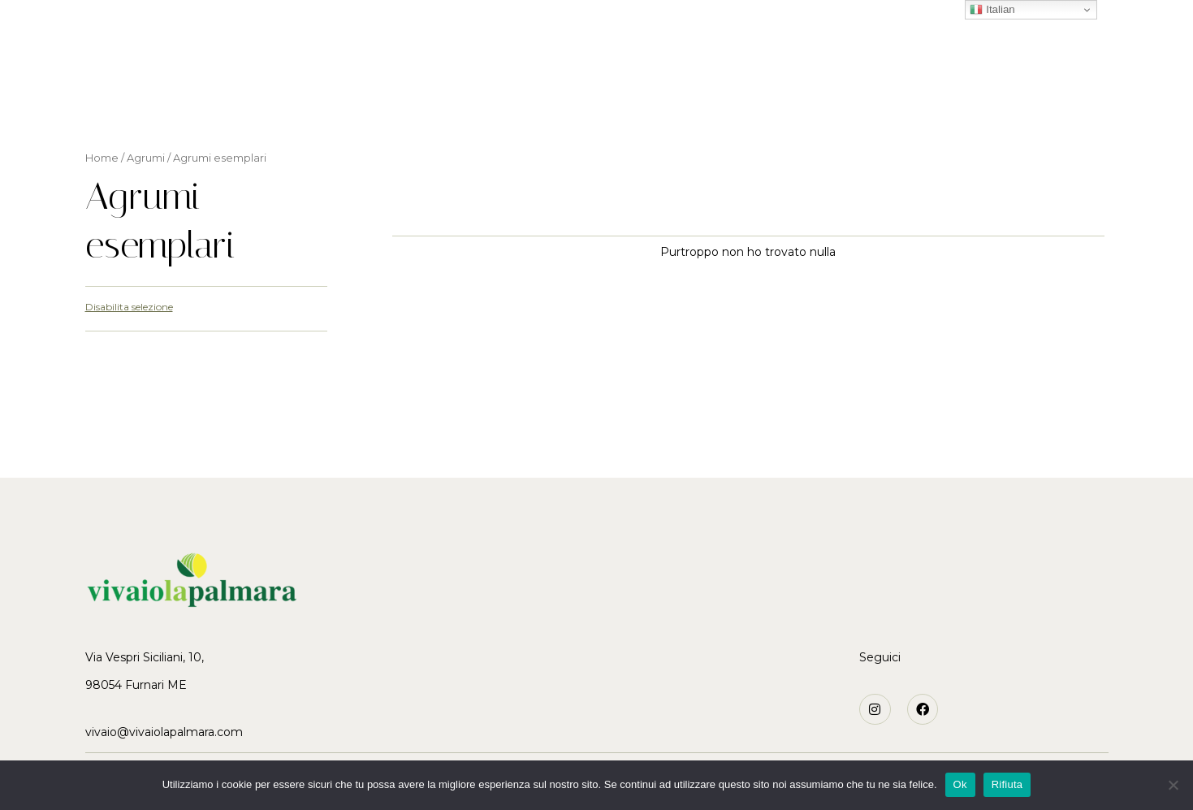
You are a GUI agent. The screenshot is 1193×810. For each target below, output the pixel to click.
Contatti (835, 100)
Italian (992, 9)
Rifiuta (1007, 784)
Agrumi (490, 100)
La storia (412, 100)
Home (339, 100)
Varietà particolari (656, 100)
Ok (960, 784)
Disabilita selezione (129, 307)
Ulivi (552, 100)
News (764, 100)
